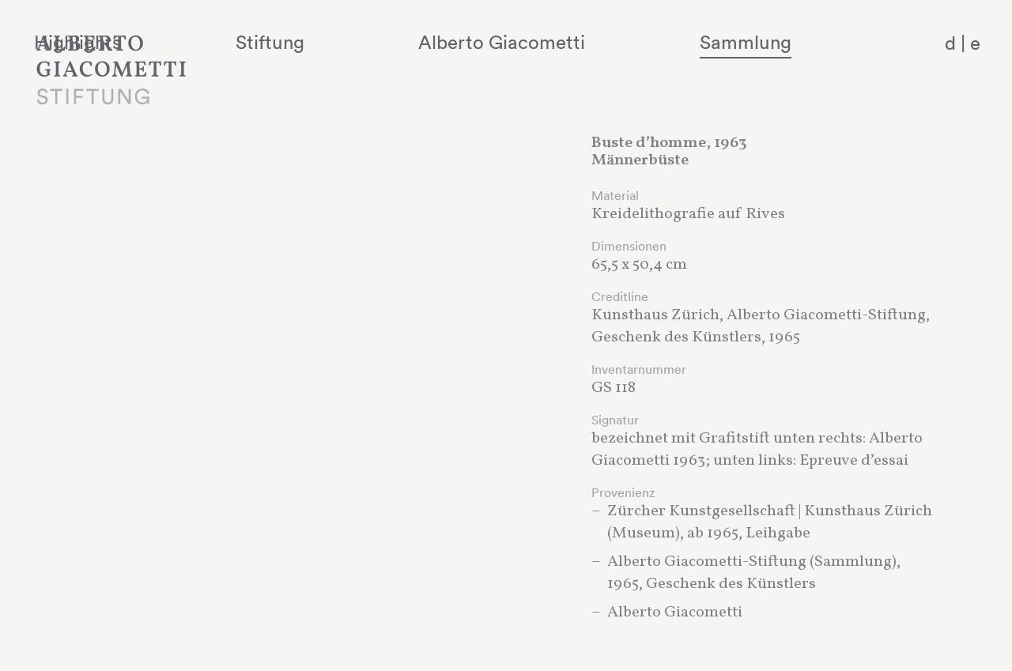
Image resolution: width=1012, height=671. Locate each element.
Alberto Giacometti (581, 42)
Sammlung (779, 42)
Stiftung (395, 42)
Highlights (249, 42)
